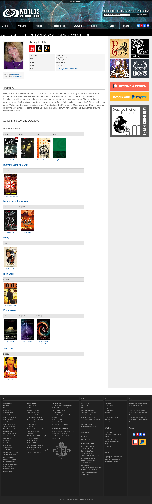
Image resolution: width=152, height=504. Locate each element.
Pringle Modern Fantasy (34, 417)
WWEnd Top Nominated (60, 408)
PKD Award (6, 440)
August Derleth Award (9, 426)
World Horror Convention (89, 415)
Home (60, 499)
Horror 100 (30, 426)
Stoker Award (7, 445)
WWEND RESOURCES (60, 429)
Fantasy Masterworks (88, 460)
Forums (125, 26)
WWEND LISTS (57, 403)
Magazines (108, 408)
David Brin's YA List (33, 438)
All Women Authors (87, 408)
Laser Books (85, 465)
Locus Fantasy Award (9, 417)
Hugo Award (6, 405)
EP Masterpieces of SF (88, 458)
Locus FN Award (8, 419)
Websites (108, 419)
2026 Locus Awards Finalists (138, 412)
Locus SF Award (8, 415)
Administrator (15, 75)
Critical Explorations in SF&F (90, 455)
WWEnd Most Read (58, 412)
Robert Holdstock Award (10, 429)
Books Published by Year (60, 433)
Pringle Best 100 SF (33, 415)
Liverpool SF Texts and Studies (91, 467)
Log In (94, 26)
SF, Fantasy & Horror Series (61, 436)
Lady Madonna (59, 160)
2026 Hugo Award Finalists (137, 410)
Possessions (9, 310)
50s (28, 445)
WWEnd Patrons (110, 437)
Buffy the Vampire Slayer (15, 165)
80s (39, 445)
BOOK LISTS (31, 403)
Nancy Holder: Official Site (68, 69)
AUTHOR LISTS (86, 424)
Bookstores (108, 415)
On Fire (10, 379)
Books (5, 26)
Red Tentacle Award (9, 461)
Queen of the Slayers (10, 196)
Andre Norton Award (9, 457)
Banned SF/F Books (58, 422)
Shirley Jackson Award (10, 459)
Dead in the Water (10, 160)
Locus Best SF (32, 433)
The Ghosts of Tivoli (43, 160)
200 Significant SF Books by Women (38, 436)
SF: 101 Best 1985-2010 (35, 419)
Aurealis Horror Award (9, 454)
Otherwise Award (8, 447)
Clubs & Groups (110, 422)
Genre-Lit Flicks (57, 419)
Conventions (109, 410)
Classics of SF (31, 405)
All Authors (84, 405)
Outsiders (27, 160)
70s (35, 445)
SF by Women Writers (34, 447)
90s (42, 445)
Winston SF (85, 474)
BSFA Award (7, 410)
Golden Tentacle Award (10, 464)
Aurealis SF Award (8, 450)
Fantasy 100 (31, 422)
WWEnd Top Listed (58, 410)
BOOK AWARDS (8, 403)
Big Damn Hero (11, 269)
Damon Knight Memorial (89, 412)
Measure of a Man (11, 305)
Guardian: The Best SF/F (35, 410)
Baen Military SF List (33, 440)
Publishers (40, 26)
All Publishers (85, 439)
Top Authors (85, 403)
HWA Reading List (33, 431)
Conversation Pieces (87, 451)
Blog (112, 26)
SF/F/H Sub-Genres (111, 417)
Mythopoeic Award (8, 412)
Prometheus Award (9, 436)
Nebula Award (7, 408)
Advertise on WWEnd (112, 441)
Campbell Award (8, 431)
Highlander (8, 274)
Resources (59, 26)
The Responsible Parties (113, 434)
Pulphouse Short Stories (89, 472)
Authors (22, 26)
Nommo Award (7, 471)
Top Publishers (86, 437)
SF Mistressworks (32, 408)
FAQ (106, 444)
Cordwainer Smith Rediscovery (91, 419)
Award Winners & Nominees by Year (63, 431)
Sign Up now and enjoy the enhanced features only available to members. (113, 459)
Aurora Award (7, 438)
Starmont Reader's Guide (89, 426)
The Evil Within (27, 341)
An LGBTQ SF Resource (60, 424)
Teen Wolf (8, 348)
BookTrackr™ (56, 438)
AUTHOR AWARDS (87, 410)
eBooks (107, 412)
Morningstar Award (9, 468)
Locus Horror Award (9, 424)
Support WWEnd (110, 439)
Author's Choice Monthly (89, 470)
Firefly (6, 237)
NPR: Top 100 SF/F (33, 412)
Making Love (11, 232)
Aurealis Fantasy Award (10, 452)
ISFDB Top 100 (32, 424)
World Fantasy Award (9, 433)
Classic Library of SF (87, 453)
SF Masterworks (86, 463)
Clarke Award (7, 443)
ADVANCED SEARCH (141, 14)
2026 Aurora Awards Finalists (138, 403)
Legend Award (7, 466)
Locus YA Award (8, 422)
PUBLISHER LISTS (87, 444)
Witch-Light (27, 232)
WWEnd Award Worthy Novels (62, 405)
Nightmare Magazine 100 (35, 429)
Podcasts (108, 403)
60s (32, 445)
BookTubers (109, 405)
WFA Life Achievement (88, 417)
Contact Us (108, 446)
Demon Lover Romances (15, 201)
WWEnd (78, 26)
